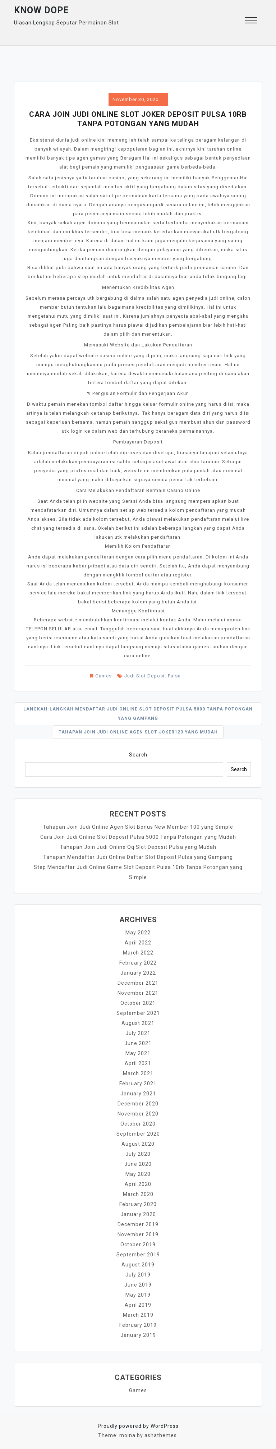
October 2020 (138, 1124)
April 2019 (138, 1305)
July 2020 (138, 1154)
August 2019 (138, 1265)
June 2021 (138, 1043)
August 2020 (138, 1144)
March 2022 (138, 953)
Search (138, 755)
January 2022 (138, 973)
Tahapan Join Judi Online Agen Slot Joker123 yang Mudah (138, 732)
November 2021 (138, 993)
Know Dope (41, 10)
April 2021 (138, 1063)
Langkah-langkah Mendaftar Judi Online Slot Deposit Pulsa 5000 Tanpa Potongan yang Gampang (138, 714)
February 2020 (138, 1204)
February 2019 (138, 1325)
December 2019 (138, 1224)
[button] (251, 21)
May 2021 (138, 1053)
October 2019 (138, 1244)
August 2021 (138, 1023)
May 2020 (138, 1174)
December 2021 (138, 983)
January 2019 (138, 1335)
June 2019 (138, 1285)
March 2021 (138, 1073)
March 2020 (138, 1194)
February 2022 (138, 963)
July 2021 (138, 1033)
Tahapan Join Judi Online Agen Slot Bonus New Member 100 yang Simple (138, 827)
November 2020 (138, 1114)
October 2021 (138, 1003)
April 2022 (138, 943)
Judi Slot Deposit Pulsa (152, 675)
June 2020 (138, 1164)
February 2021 (138, 1083)
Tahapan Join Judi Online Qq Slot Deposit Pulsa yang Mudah (138, 847)
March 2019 (138, 1315)
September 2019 (138, 1254)
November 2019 (138, 1234)
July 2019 (138, 1275)
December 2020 (138, 1104)
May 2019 (138, 1295)
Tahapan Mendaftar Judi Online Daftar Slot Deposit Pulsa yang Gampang (138, 857)
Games (103, 675)
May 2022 (138, 932)
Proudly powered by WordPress (138, 1426)
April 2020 (138, 1184)
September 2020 (138, 1134)
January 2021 (138, 1093)
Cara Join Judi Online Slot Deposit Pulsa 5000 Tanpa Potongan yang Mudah (138, 837)
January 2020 (138, 1214)
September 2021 (138, 1013)
